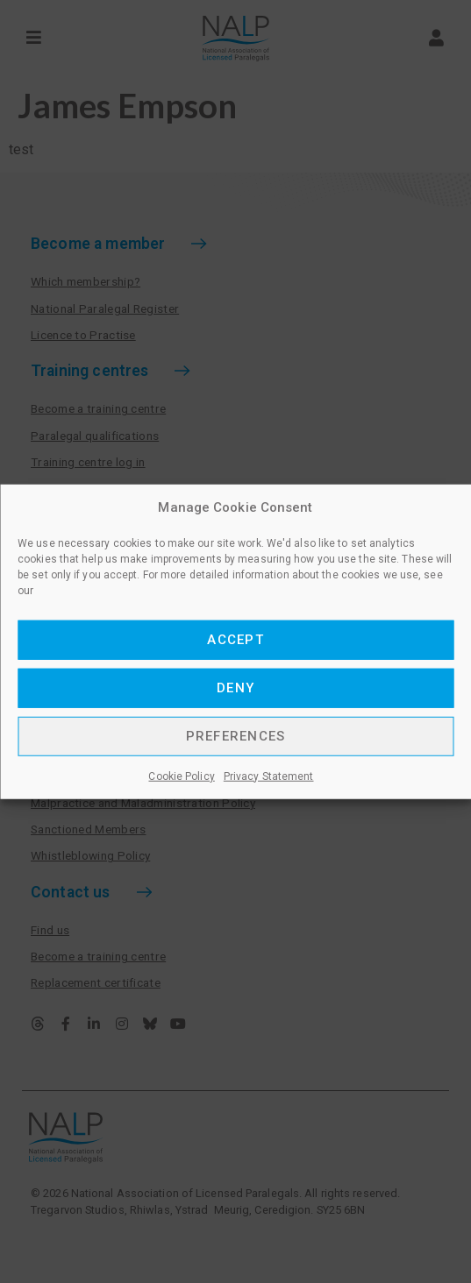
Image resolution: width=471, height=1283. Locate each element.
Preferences (236, 736)
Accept (235, 640)
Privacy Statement (269, 775)
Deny (235, 688)
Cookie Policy (181, 775)
